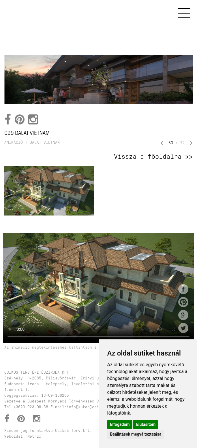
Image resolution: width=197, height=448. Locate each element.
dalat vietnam (45, 142)
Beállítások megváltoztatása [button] (136, 434)
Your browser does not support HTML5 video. (98, 288)
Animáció (13, 142)
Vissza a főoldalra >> (153, 156)
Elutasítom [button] (145, 424)
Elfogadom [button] (120, 424)
